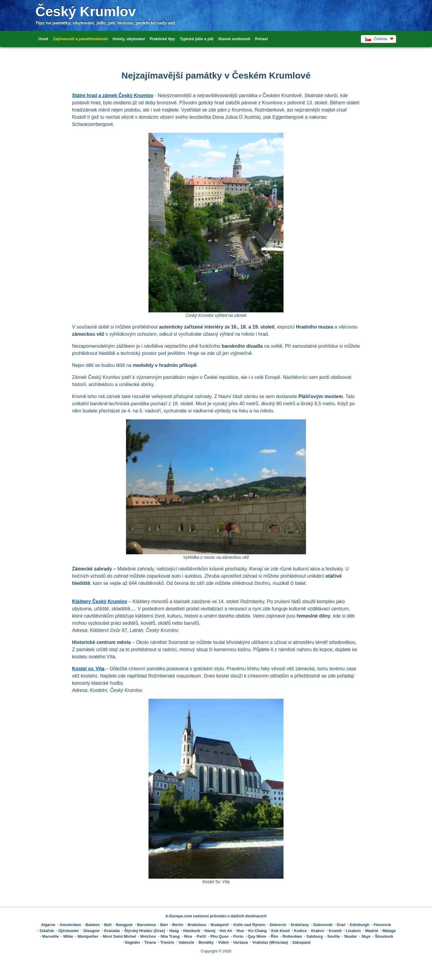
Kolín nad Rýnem (249, 924)
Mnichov (148, 936)
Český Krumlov (85, 11)
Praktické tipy (162, 39)
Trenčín (167, 942)
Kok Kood (280, 930)
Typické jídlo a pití (196, 39)
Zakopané (301, 942)
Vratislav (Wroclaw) (270, 942)
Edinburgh (359, 924)
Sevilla (333, 936)
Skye (366, 936)
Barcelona (146, 924)
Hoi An (226, 930)
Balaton (93, 924)
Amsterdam (70, 924)
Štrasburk (384, 936)
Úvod (43, 39)
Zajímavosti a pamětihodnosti (80, 39)
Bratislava (197, 924)
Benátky (206, 942)
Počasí (261, 39)
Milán (68, 936)
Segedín (132, 942)
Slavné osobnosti (234, 39)
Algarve (48, 924)
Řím (274, 936)
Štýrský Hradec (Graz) (144, 930)
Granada (112, 930)
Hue (240, 930)
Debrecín (278, 924)
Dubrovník (322, 924)
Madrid (371, 930)
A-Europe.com (178, 916)
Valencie (186, 942)
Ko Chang (257, 930)
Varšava (240, 942)
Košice (300, 930)
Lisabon (353, 930)
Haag (174, 930)
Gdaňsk (47, 930)
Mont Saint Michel (119, 936)
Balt (108, 924)
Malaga (389, 930)
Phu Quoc (219, 936)
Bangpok (124, 924)
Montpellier (88, 936)
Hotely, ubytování (128, 39)
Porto (238, 936)
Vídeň (223, 942)
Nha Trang (170, 936)
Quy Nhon (257, 936)
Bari (164, 924)
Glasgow (91, 930)
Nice (188, 936)
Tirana (150, 942)
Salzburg (314, 936)
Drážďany (300, 924)
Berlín (177, 924)
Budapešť (220, 924)
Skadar (350, 936)
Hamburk (191, 930)
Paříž (201, 936)
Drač (341, 924)
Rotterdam (292, 936)
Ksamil (335, 930)
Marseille (50, 936)
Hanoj (210, 930)
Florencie (382, 924)
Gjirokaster (68, 930)
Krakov (317, 930)
